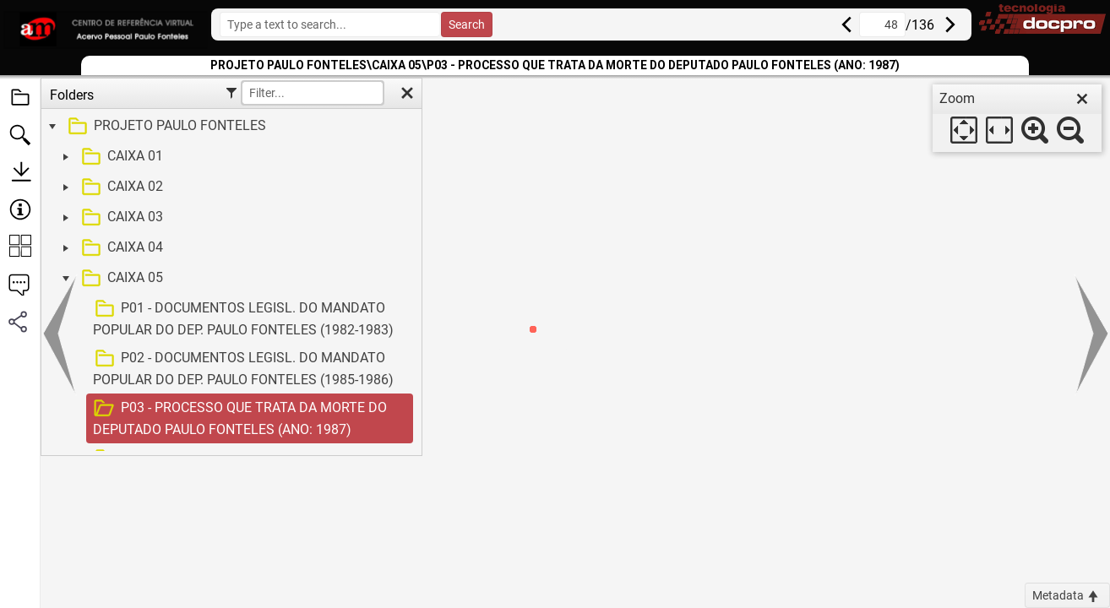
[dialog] (1017, 118)
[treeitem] (229, 126)
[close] (1082, 98)
